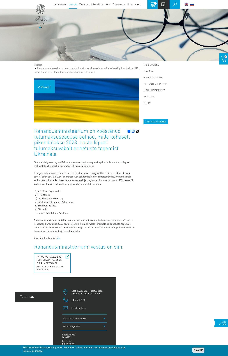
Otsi (175, 4)
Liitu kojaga (223, 323)
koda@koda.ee (78, 307)
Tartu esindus (30, 307)
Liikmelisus (97, 4)
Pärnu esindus (31, 317)
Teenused (84, 4)
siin (58, 238)
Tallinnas (27, 296)
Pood (129, 4)
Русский (192, 4)
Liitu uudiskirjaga (154, 90)
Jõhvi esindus (30, 328)
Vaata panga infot (71, 326)
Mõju (107, 4)
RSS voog (149, 96)
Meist (137, 4)
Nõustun (198, 350)
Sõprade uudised (154, 77)
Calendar (163, 4)
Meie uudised (151, 64)
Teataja (148, 71)
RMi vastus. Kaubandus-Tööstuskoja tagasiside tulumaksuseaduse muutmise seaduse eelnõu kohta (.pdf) (50, 263)
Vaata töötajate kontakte (75, 318)
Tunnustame (119, 4)
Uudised (73, 4)
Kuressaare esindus (35, 338)
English (186, 4)
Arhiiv (147, 102)
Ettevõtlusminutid (155, 83)
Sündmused (60, 4)
